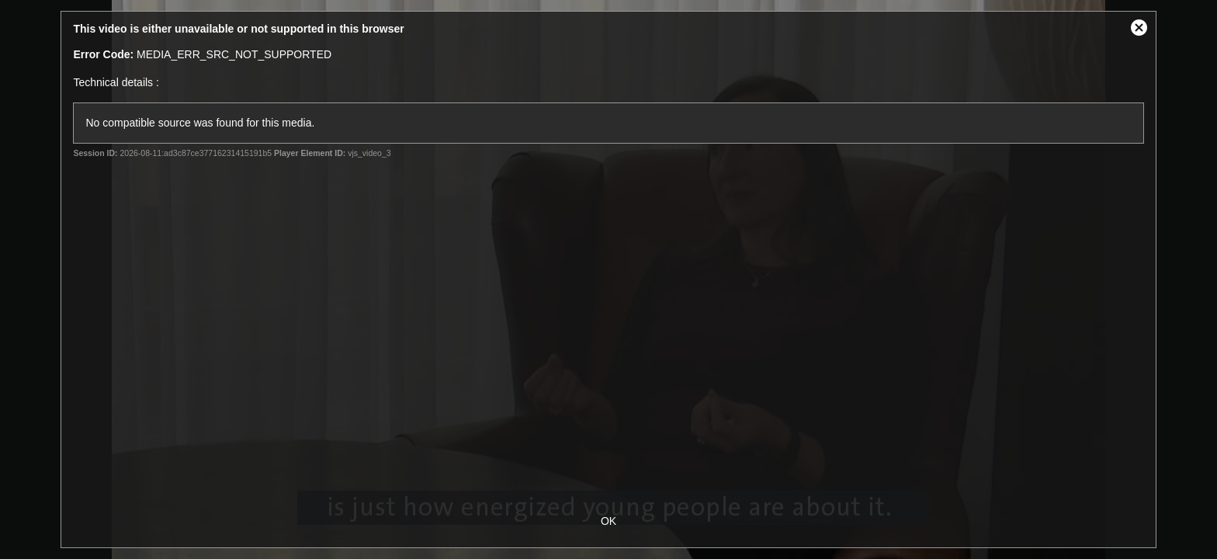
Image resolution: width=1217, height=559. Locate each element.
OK (608, 521)
